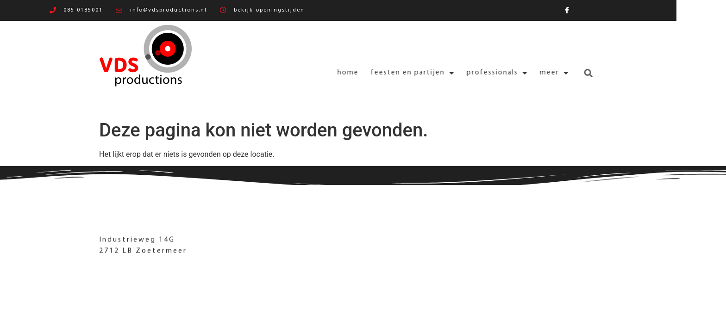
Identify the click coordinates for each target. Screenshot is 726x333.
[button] (553, 73)
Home (313, 72)
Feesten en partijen (378, 73)
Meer (519, 73)
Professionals (462, 73)
